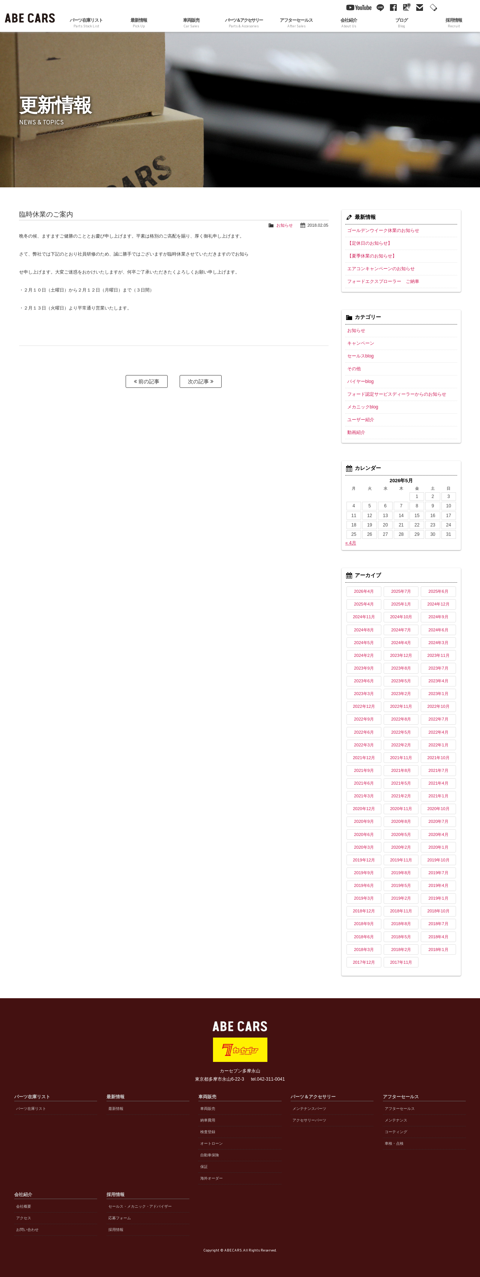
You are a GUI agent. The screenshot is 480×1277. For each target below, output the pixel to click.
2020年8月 (401, 821)
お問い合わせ (27, 1230)
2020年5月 (401, 834)
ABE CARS (30, 16)
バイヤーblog (360, 381)
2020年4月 (438, 834)
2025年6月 (438, 591)
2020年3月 (364, 847)
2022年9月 (364, 719)
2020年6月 (364, 834)
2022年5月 (401, 732)
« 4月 (350, 543)
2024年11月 (364, 617)
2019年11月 (401, 860)
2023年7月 (438, 668)
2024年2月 (364, 655)
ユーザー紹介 (360, 419)
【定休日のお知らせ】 (369, 243)
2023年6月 (364, 681)
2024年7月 (401, 630)
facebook (392, 7)
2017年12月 (364, 962)
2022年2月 (401, 745)
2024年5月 (364, 642)
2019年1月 (438, 898)
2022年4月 (438, 732)
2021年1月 (438, 796)
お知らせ (284, 225)
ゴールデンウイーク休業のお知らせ (383, 230)
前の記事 (146, 381)
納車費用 (207, 1120)
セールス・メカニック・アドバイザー (140, 1206)
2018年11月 (401, 911)
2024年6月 (438, 630)
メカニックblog (362, 407)
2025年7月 (401, 591)
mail (418, 7)
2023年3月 (364, 693)
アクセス (23, 1218)
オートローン (211, 1143)
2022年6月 (364, 732)
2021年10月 (438, 757)
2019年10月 (438, 860)
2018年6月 (364, 937)
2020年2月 (401, 847)
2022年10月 (438, 706)
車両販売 (207, 1109)
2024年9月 (438, 617)
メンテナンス (396, 1120)
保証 (204, 1167)
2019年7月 (438, 872)
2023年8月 (401, 668)
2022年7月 (438, 719)
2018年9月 (364, 923)
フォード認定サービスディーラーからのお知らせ (396, 394)
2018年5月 (401, 937)
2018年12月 (364, 911)
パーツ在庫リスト (86, 23)
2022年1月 (438, 745)
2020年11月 (401, 808)
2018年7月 (438, 923)
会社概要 (23, 1206)
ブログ (401, 23)
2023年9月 (364, 668)
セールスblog (360, 356)
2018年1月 (438, 949)
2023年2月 (401, 693)
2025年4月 (364, 604)
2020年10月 (438, 808)
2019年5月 (401, 885)
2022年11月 (401, 706)
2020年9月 (364, 821)
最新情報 (138, 23)
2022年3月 (364, 745)
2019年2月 (401, 898)
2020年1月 (438, 847)
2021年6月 (364, 783)
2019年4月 (438, 885)
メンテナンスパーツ (309, 1109)
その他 (354, 368)
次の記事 (200, 381)
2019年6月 (364, 885)
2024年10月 (401, 617)
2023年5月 (401, 681)
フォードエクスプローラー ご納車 (383, 281)
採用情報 (115, 1230)
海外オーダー (211, 1178)
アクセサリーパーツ (309, 1120)
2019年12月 (364, 860)
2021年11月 (401, 757)
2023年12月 (401, 655)
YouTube (357, 7)
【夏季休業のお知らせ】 (372, 256)
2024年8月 (364, 630)
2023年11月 (438, 655)
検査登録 (207, 1132)
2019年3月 (364, 898)
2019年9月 (364, 872)
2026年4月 (364, 591)
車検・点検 (394, 1143)
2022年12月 (364, 706)
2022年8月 (401, 719)
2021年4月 (438, 783)
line (378, 7)
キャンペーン (360, 343)
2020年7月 (438, 821)
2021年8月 (401, 770)
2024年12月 (438, 604)
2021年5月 (401, 783)
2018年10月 (438, 911)
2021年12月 (364, 757)
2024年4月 (401, 642)
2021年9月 (364, 770)
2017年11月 (401, 962)
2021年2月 (401, 796)
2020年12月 (364, 808)
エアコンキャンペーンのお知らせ (381, 268)
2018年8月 (401, 923)
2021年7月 (438, 770)
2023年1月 (438, 693)
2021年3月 (364, 796)
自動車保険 (209, 1155)
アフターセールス (400, 1109)
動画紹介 (356, 432)
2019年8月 (401, 872)
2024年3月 (438, 642)
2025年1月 (401, 604)
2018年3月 (364, 949)
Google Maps (405, 7)
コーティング (396, 1132)
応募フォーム (119, 1218)
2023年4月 (438, 681)
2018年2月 (401, 949)
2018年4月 (438, 937)
